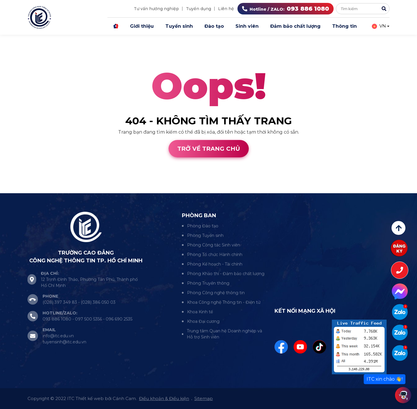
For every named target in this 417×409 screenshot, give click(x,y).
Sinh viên (247, 26)
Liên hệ (226, 8)
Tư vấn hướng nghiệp (156, 8)
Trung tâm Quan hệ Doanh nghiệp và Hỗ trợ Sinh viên (224, 334)
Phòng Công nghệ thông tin (216, 292)
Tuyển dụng (198, 8)
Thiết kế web (15, 189)
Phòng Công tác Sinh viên (213, 245)
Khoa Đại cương (203, 321)
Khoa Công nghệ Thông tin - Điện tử (223, 302)
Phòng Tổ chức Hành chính (214, 254)
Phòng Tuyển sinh (205, 235)
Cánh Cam (51, 189)
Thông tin (344, 26)
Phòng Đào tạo (202, 226)
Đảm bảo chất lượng (295, 26)
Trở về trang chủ (208, 148)
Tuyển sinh (179, 26)
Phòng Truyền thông (208, 283)
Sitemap (203, 398)
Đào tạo (214, 26)
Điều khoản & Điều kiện (164, 398)
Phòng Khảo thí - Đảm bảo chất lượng (225, 273)
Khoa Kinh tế (200, 311)
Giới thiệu (142, 26)
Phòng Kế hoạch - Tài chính (214, 264)
